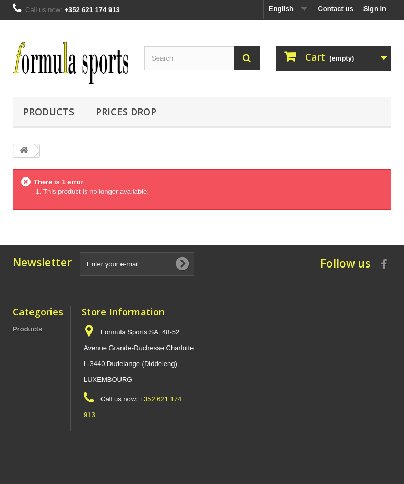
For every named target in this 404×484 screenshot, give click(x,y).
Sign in (374, 9)
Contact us (335, 9)
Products (48, 111)
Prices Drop (126, 111)
